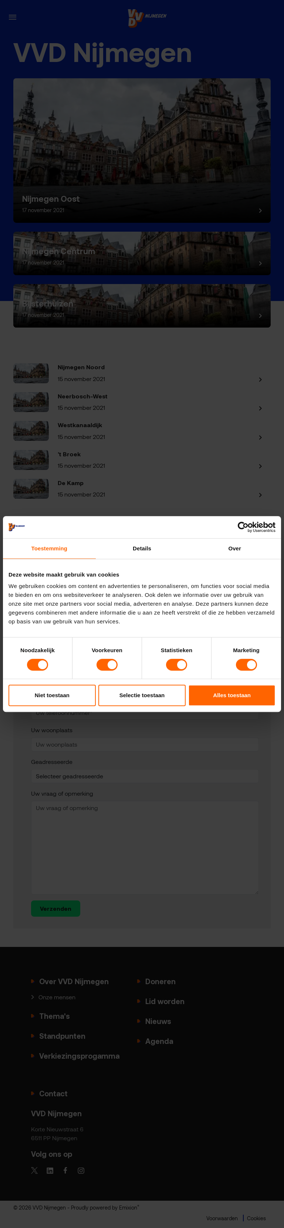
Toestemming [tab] (49, 548)
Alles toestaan (232, 695)
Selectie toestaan (142, 695)
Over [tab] (234, 548)
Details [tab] (142, 548)
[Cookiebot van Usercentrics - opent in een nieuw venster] (243, 527)
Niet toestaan (52, 695)
